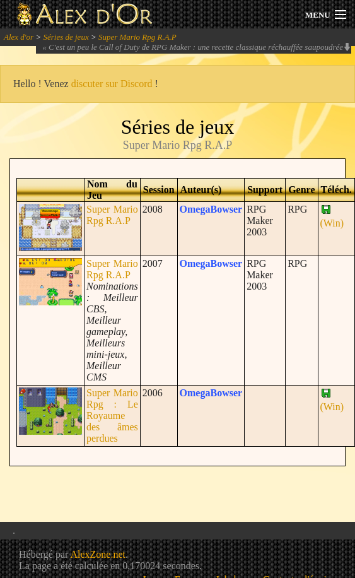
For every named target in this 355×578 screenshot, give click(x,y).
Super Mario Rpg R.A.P (137, 37)
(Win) (332, 217)
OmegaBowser (211, 209)
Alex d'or (18, 37)
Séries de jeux (65, 37)
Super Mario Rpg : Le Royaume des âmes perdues (112, 415)
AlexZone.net (97, 554)
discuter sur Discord (112, 83)
